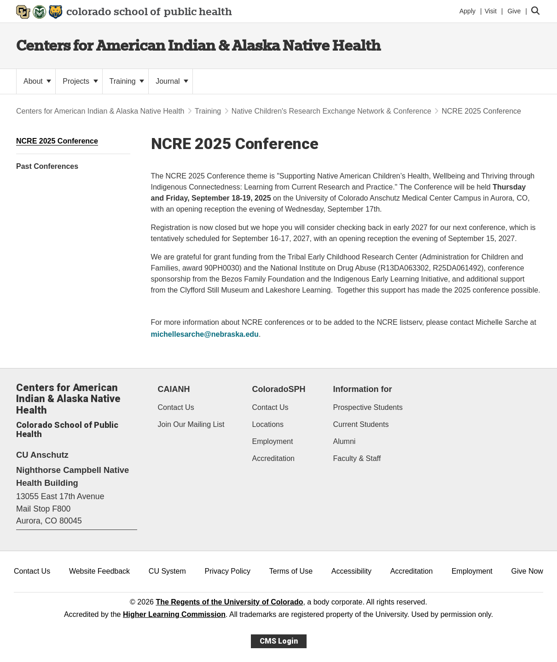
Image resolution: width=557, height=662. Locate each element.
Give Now (527, 571)
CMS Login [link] (279, 641)
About (37, 81)
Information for (362, 389)
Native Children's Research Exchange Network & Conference (331, 111)
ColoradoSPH (278, 389)
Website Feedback (99, 571)
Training (127, 81)
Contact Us (176, 407)
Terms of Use (291, 571)
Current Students (361, 424)
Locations (268, 424)
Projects (80, 81)
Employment (272, 441)
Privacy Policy (227, 571)
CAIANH (174, 389)
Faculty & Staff (357, 458)
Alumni (344, 441)
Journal (172, 81)
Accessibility (351, 571)
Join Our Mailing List (191, 424)
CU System (167, 571)
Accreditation (273, 458)
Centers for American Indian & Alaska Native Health (198, 45)
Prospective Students (367, 407)
